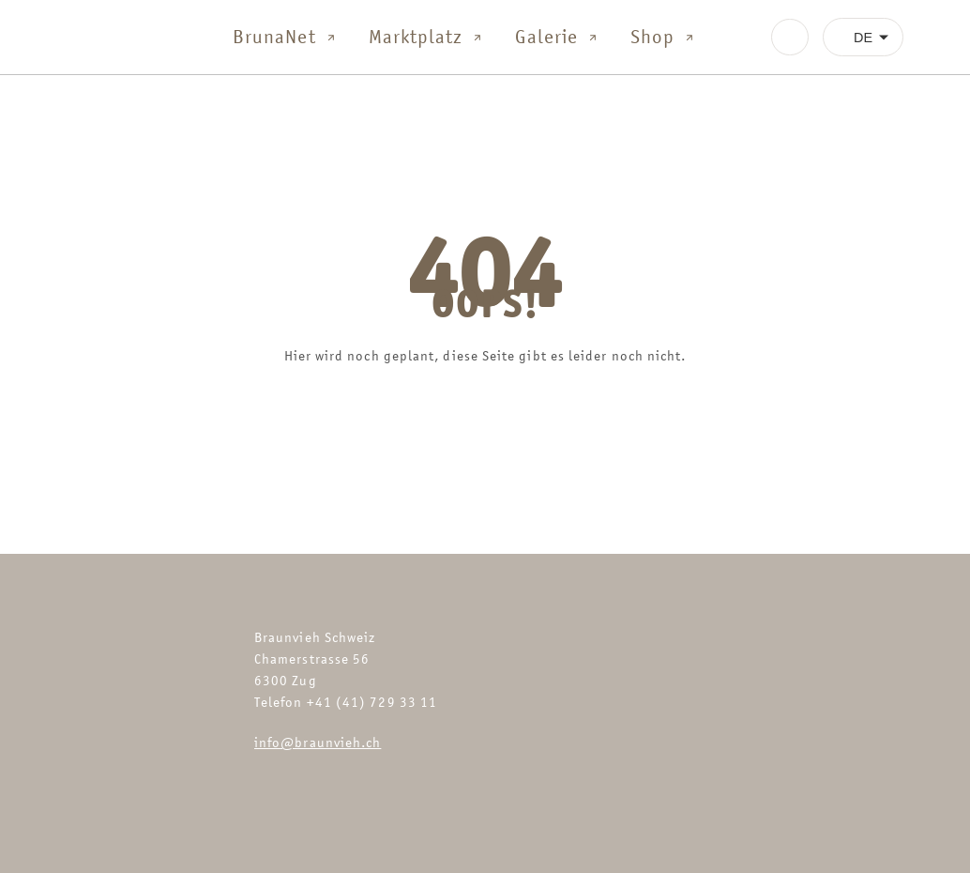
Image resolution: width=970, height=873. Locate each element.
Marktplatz (427, 37)
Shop (663, 37)
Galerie (557, 37)
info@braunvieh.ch (317, 742)
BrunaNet (286, 37)
